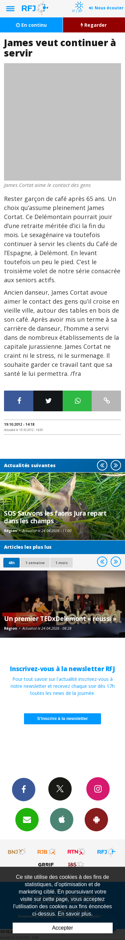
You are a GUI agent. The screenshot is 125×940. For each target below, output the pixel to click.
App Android (96, 819)
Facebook (23, 789)
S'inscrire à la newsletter (62, 718)
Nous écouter (109, 8)
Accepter (62, 928)
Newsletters (27, 819)
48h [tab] (11, 562)
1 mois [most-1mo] (61, 562)
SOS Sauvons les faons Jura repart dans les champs (55, 517)
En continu (31, 25)
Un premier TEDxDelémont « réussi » (60, 618)
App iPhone (61, 819)
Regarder (94, 25)
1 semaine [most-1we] (35, 562)
